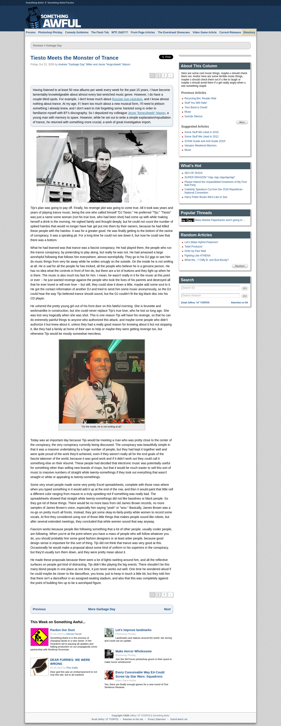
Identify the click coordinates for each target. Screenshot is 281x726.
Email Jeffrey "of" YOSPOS (195, 302)
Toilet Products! (194, 246)
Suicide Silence (194, 116)
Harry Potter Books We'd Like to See (206, 197)
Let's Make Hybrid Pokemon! (201, 242)
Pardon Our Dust (62, 630)
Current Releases (230, 32)
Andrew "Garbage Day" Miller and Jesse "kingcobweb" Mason (94, 64)
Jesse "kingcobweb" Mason (146, 113)
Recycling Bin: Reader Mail (200, 98)
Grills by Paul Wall (195, 251)
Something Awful (35, 3)
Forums (31, 32)
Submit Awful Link (178, 719)
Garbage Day (54, 45)
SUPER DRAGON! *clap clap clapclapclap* (210, 177)
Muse (188, 111)
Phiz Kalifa (72, 667)
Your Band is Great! (196, 107)
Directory (249, 32)
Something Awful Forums (60, 3)
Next (167, 609)
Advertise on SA (239, 302)
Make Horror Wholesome (133, 651)
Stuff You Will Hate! (196, 102)
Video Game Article (125, 680)
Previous (39, 609)
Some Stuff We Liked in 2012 (202, 136)
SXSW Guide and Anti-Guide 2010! (205, 141)
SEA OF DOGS (194, 172)
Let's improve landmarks (133, 630)
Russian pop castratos (127, 99)
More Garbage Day (101, 609)
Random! (240, 266)
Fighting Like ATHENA (198, 255)
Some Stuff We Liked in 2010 (202, 132)
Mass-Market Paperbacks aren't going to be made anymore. (221, 220)
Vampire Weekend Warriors (201, 145)
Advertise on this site (133, 719)
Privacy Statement (157, 719)
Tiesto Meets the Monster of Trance (75, 58)
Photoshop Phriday (125, 634)
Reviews (38, 45)
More (242, 122)
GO (245, 288)
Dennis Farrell (74, 634)
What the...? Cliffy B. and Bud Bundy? (207, 260)
